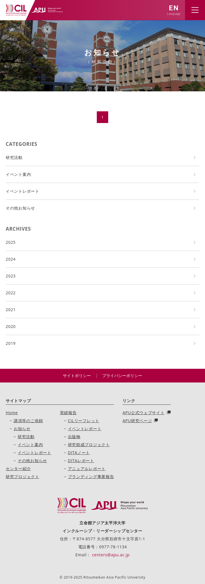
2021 (11, 309)
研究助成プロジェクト (89, 444)
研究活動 (14, 157)
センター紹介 (18, 468)
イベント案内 (18, 174)
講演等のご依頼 (28, 420)
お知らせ (22, 428)
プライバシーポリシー (122, 375)
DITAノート (79, 452)
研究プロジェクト (22, 476)
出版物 (74, 436)
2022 (11, 292)
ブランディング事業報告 (91, 476)
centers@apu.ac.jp (111, 554)
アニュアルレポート (87, 468)
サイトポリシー (77, 375)
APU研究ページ (137, 420)
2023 (11, 276)
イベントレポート (22, 191)
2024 (11, 259)
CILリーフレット (83, 420)
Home (12, 412)
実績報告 (68, 412)
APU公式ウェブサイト (143, 412)
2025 (11, 242)
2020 (11, 326)
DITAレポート (81, 460)
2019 (11, 343)
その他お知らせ (20, 208)
